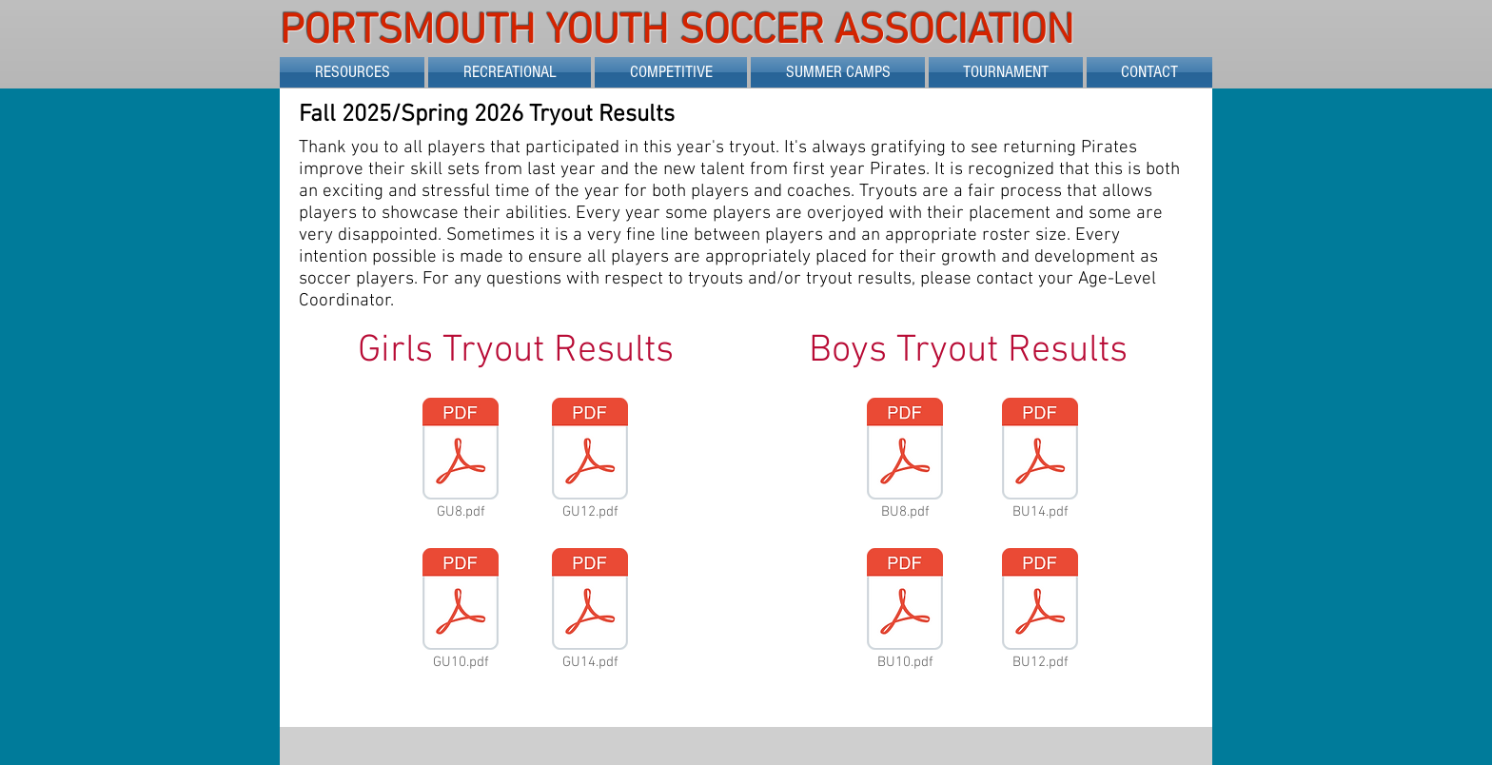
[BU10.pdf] (905, 610)
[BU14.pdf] (1040, 460)
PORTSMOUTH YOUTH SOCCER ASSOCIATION (682, 32)
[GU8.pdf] (460, 460)
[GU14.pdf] (590, 610)
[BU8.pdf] (905, 460)
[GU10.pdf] (460, 610)
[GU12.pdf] (590, 460)
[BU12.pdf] (1040, 610)
